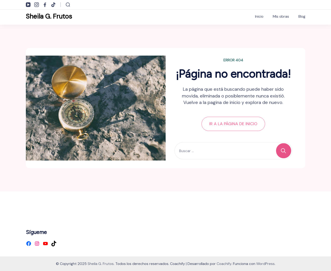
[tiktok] (53, 4)
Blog (301, 16)
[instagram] (36, 4)
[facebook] (45, 4)
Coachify (224, 263)
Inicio (259, 16)
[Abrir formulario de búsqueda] (67, 4)
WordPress (265, 263)
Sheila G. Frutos (49, 16)
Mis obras (281, 16)
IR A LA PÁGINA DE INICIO (233, 124)
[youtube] (28, 4)
